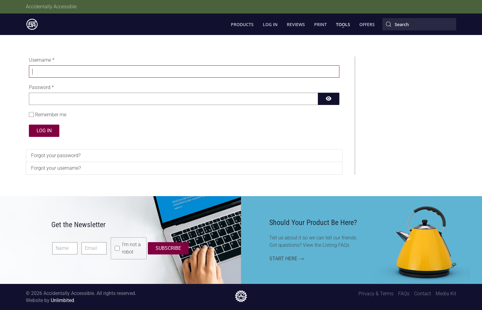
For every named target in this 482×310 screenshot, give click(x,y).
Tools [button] (343, 24)
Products (242, 24)
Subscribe (168, 248)
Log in (44, 131)
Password (41, 87)
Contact (422, 293)
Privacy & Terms (375, 293)
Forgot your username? (56, 168)
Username (41, 60)
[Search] (419, 24)
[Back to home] (32, 24)
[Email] (94, 248)
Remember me (50, 115)
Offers (367, 24)
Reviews (296, 24)
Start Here (283, 259)
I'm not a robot (131, 248)
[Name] (64, 248)
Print (320, 24)
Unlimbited (62, 300)
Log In (270, 24)
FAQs (403, 293)
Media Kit (446, 293)
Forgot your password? (56, 155)
